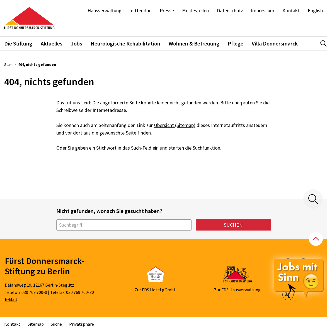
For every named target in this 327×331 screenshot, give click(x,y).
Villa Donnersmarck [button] (275, 43)
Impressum (262, 10)
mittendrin (140, 10)
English (315, 10)
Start (8, 64)
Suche (56, 324)
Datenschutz (230, 10)
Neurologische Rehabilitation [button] (125, 43)
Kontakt (291, 10)
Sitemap (36, 324)
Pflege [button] (235, 43)
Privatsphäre (81, 324)
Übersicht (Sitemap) (174, 125)
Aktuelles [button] (51, 43)
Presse (167, 10)
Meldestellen (195, 10)
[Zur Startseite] (29, 18)
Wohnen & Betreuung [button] (194, 43)
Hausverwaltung (105, 10)
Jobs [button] (76, 43)
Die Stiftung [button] (18, 43)
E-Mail (11, 299)
